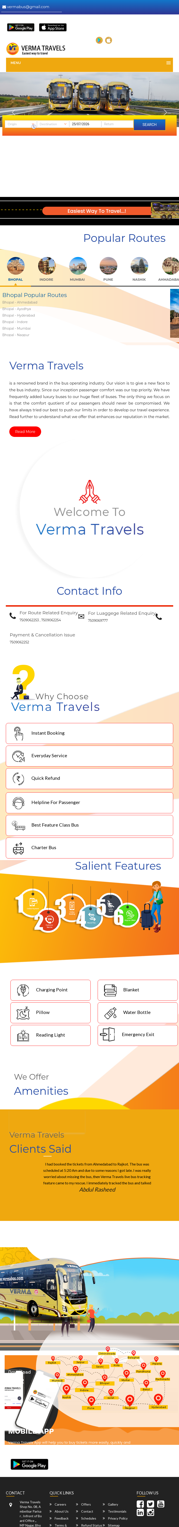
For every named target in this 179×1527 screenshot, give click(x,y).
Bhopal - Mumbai (16, 328)
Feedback (59, 1518)
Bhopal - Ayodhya (16, 309)
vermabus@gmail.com (25, 7)
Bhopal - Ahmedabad (19, 302)
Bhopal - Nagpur (16, 335)
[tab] (16, 276)
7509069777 (98, 620)
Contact (84, 1511)
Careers (58, 1504)
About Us (59, 1511)
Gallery (110, 1504)
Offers (83, 1504)
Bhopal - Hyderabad (18, 315)
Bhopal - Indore (15, 322)
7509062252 (19, 642)
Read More (25, 431)
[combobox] (21, 124)
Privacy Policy (115, 1518)
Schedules (86, 1518)
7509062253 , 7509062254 (40, 620)
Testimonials (114, 1511)
